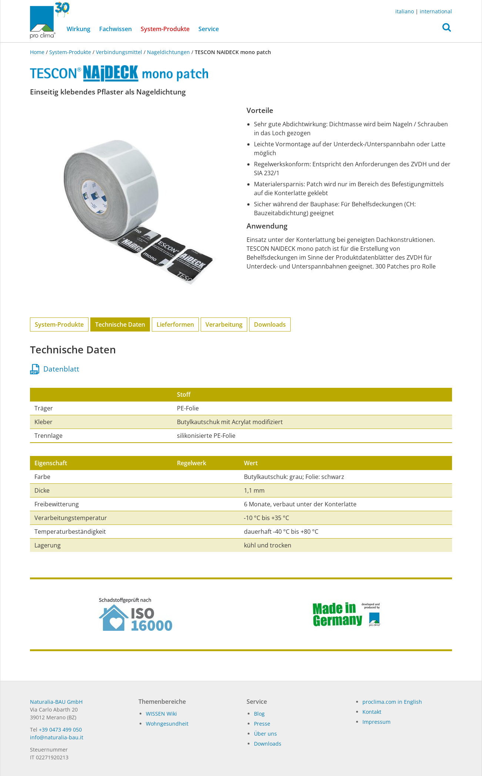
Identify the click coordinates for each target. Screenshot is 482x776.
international (436, 11)
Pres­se (262, 723)
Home (38, 52)
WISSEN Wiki (161, 713)
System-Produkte (167, 28)
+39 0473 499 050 (60, 729)
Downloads (270, 324)
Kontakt (371, 711)
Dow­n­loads (267, 743)
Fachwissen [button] (115, 29)
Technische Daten (120, 324)
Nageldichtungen (168, 52)
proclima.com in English (392, 701)
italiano (404, 11)
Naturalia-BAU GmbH (56, 701)
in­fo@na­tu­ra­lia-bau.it (56, 737)
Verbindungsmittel (119, 52)
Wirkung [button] (78, 29)
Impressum (376, 721)
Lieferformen (175, 324)
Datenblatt (54, 369)
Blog (259, 713)
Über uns (265, 733)
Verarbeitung (223, 324)
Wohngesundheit (167, 723)
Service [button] (208, 29)
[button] (446, 29)
